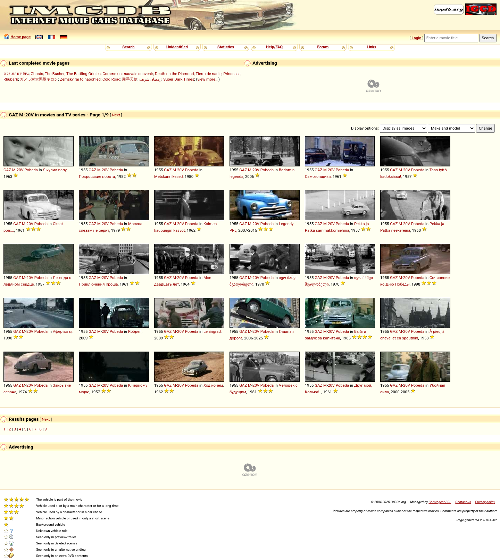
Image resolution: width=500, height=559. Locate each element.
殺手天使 (130, 79)
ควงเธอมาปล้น (16, 73)
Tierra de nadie (208, 73)
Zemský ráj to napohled (80, 79)
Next (116, 115)
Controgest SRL (439, 502)
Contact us (463, 502)
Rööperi (135, 331)
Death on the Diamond (174, 73)
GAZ (7, 169)
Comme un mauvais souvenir (127, 73)
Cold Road (111, 79)
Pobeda (31, 169)
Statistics (225, 46)
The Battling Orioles (83, 73)
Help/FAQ (274, 46)
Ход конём (213, 385)
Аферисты (62, 331)
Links (371, 46)
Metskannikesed (168, 176)
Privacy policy (485, 502)
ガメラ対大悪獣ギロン (39, 79)
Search (128, 46)
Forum (323, 46)
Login (416, 37)
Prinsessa (232, 73)
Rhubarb (10, 79)
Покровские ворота (97, 176)
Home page (20, 36)
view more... (207, 79)
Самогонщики (318, 176)
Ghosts (37, 73)
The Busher (55, 73)
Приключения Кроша (98, 284)
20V (20, 169)
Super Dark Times (178, 79)
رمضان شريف (150, 79)
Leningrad (212, 331)
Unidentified (177, 46)
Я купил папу (55, 169)
